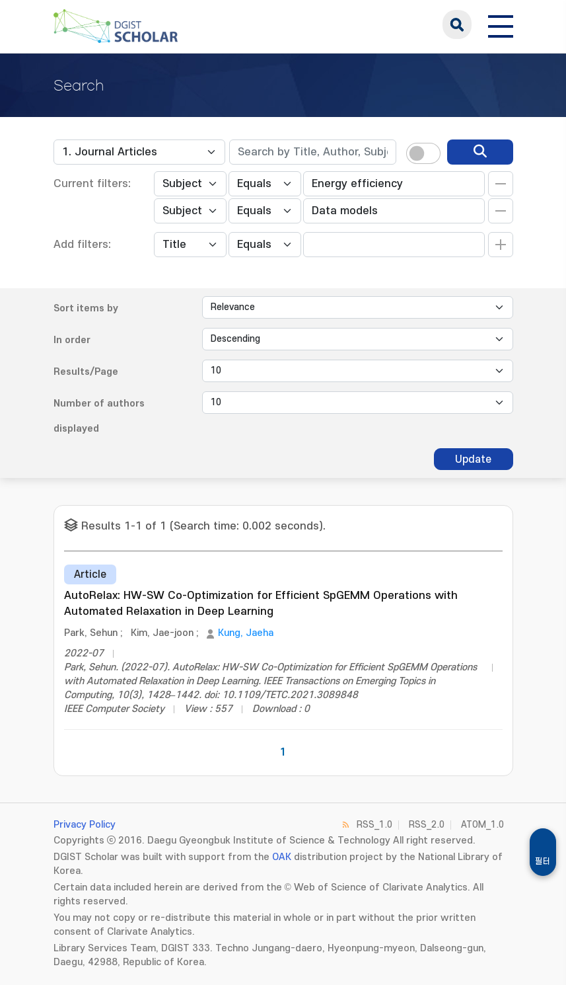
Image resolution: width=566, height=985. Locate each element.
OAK (281, 857)
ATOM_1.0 (482, 825)
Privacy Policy (84, 824)
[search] (480, 152)
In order (71, 340)
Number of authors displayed (99, 416)
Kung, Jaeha (245, 633)
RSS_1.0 (374, 825)
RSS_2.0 (426, 825)
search (457, 24)
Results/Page (85, 371)
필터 (543, 861)
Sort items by (85, 308)
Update (473, 459)
